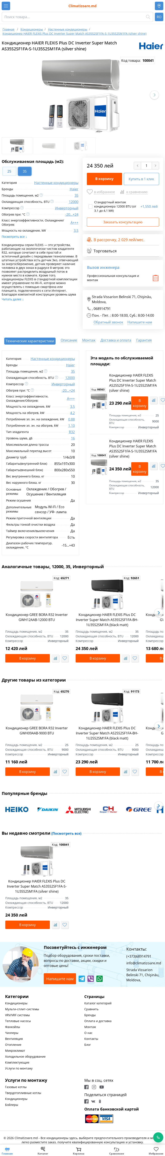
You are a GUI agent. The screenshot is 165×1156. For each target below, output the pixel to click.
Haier (74, 189)
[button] (154, 95)
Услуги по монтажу (19, 1068)
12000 (73, 201)
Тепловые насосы (18, 1021)
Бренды (90, 1015)
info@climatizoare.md (143, 963)
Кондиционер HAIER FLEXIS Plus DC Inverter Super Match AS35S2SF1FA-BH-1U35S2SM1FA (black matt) (107, 619)
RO (159, 17)
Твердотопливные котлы (23, 1093)
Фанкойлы (12, 1027)
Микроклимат (15, 1051)
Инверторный (66, 208)
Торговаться (102, 250)
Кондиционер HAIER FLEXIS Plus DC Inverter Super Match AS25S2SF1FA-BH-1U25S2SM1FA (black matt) (107, 733)
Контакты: (136, 949)
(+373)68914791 (138, 956)
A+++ (74, 222)
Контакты (91, 1039)
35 (76, 195)
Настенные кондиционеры (56, 182)
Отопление (13, 1045)
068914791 (102, 308)
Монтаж (90, 1027)
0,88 (71, 419)
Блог (87, 1045)
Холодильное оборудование (25, 1056)
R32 (72, 432)
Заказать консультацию (122, 222)
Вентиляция (14, 1039)
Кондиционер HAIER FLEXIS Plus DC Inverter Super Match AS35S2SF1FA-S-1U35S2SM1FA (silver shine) (37, 886)
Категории (17, 996)
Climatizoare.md (82, 6)
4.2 (72, 413)
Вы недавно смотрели (41, 833)
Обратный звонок (108, 322)
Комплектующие (17, 1062)
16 (73, 438)
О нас (88, 1033)
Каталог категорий (98, 1003)
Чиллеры (11, 1033)
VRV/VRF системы (17, 1015)
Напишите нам (139, 322)
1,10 (71, 425)
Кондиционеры (16, 1003)
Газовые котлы (16, 1087)
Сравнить (91, 1009)
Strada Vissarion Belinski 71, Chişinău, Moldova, (119, 299)
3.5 (76, 230)
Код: (98, 389)
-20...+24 (71, 214)
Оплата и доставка (98, 1021)
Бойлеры (11, 1105)
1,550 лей (149, 206)
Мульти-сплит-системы (22, 1009)
